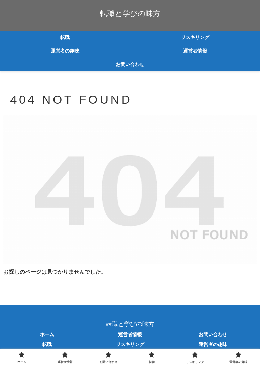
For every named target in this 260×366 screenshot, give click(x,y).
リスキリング (130, 344)
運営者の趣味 (213, 344)
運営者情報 (130, 334)
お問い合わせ (213, 334)
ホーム (47, 334)
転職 (47, 344)
